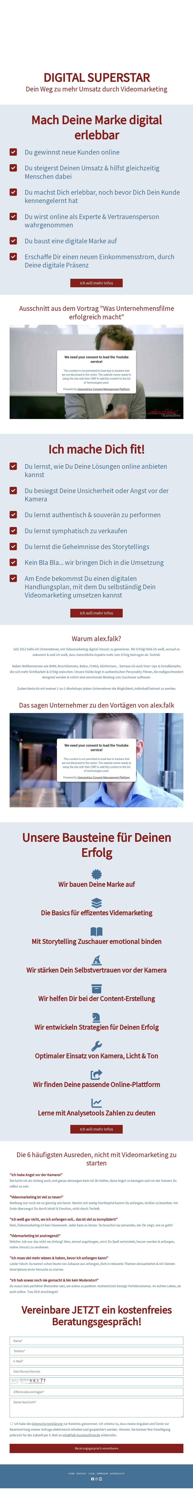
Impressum (102, 1475)
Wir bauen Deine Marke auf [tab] (96, 879)
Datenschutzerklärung (47, 1425)
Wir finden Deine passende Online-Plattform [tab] (96, 1079)
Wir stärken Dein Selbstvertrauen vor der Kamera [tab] (96, 965)
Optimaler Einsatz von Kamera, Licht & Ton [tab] (96, 1051)
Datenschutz (117, 1475)
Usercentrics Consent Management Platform (103, 389)
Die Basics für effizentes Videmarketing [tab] (96, 908)
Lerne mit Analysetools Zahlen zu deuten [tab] (96, 1108)
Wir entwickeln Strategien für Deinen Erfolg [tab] (96, 1022)
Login (91, 1475)
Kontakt (81, 1475)
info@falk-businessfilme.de (81, 1437)
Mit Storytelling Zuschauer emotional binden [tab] (97, 937)
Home (71, 1475)
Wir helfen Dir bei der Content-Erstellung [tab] (96, 994)
